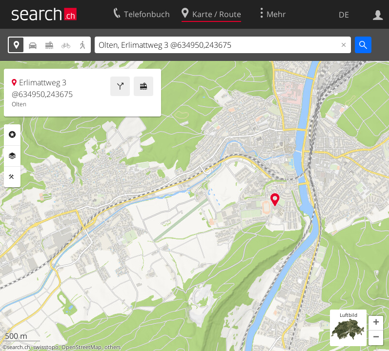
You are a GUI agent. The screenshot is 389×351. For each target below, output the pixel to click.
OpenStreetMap (81, 347)
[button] (376, 323)
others (112, 347)
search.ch (18, 347)
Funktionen (12, 177)
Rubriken (12, 134)
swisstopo (46, 347)
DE (344, 14)
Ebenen (12, 156)
